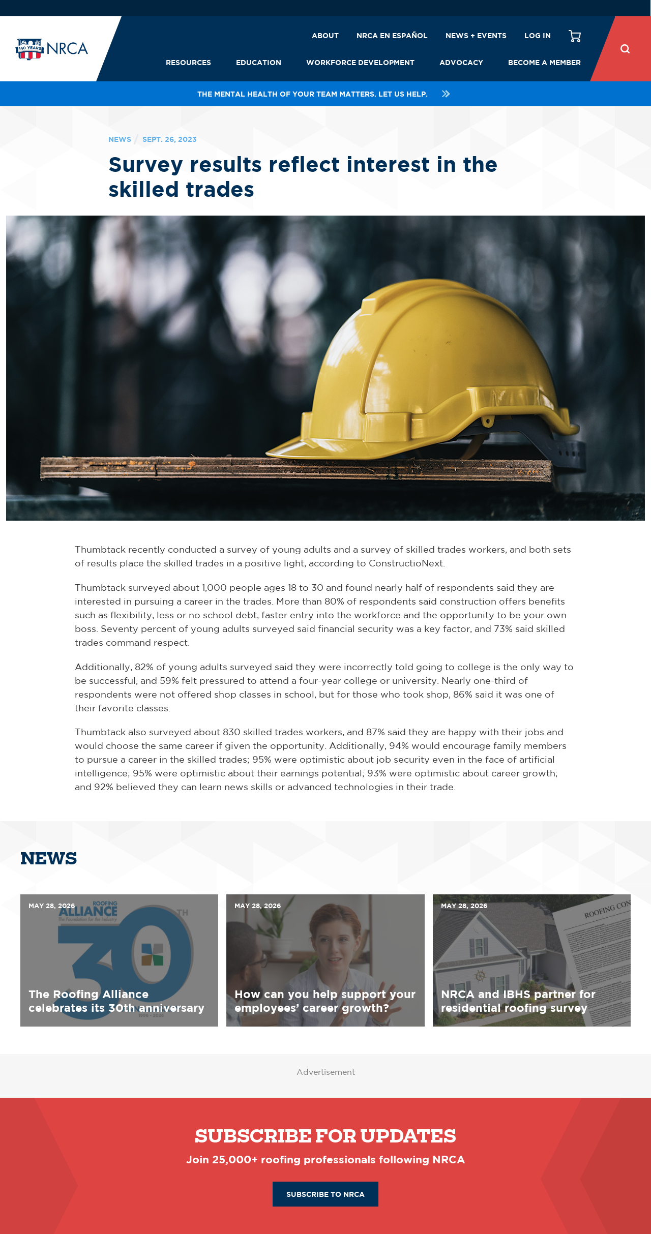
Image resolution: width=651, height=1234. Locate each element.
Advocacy (461, 62)
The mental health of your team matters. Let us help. (325, 93)
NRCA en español (392, 35)
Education (258, 62)
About (325, 35)
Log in (537, 35)
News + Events (476, 35)
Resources (188, 62)
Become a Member (544, 62)
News (119, 139)
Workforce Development (360, 62)
